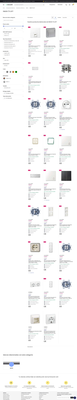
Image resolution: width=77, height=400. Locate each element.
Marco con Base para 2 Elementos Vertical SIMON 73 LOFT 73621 (50, 225)
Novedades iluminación (25, 394)
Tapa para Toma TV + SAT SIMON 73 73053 (66, 46)
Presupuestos (52, 4)
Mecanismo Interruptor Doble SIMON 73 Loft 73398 (35, 118)
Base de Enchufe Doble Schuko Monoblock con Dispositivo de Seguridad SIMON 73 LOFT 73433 (34, 297)
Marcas (22, 395)
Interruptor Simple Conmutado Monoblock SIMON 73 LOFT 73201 (50, 46)
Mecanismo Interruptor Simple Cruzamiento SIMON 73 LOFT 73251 (50, 118)
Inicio (4, 8)
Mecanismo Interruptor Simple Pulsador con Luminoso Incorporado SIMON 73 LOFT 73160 (35, 225)
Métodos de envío (6, 397)
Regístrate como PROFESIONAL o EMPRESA (51, 1)
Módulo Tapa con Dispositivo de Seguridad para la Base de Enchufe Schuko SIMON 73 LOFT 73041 (66, 118)
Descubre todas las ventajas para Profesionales (67, 1)
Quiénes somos (5, 394)
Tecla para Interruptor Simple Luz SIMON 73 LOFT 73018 (50, 190)
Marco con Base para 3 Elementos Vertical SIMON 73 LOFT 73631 (66, 225)
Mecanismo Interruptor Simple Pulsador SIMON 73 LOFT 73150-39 (66, 298)
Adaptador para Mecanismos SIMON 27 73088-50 (35, 332)
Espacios (40, 397)
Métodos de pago (6, 398)
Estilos (40, 398)
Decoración (60, 4)
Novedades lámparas (42, 394)
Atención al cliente (6, 395)
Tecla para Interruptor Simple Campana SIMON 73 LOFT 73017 (65, 155)
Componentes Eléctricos (10, 8)
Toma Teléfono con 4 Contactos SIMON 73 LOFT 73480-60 (34, 46)
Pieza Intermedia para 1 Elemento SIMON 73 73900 (50, 155)
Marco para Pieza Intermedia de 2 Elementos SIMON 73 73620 (50, 298)
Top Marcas (41, 395)
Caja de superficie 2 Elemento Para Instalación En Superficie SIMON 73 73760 (34, 82)
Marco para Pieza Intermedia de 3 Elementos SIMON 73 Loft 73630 (50, 261)
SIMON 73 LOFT (32, 8)
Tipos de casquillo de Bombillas (26, 397)
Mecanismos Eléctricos (20, 8)
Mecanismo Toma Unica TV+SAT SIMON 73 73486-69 (65, 82)
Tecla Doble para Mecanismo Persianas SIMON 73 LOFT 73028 (65, 190)
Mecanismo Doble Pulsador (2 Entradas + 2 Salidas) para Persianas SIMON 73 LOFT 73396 (66, 261)
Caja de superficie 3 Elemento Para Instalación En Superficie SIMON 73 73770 (34, 190)
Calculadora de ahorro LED (25, 398)
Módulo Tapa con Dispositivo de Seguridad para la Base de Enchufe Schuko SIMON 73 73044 (34, 261)
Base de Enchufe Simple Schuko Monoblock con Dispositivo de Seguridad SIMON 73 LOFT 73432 (50, 332)
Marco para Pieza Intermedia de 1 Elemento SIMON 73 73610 (34, 155)
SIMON (27, 8)
